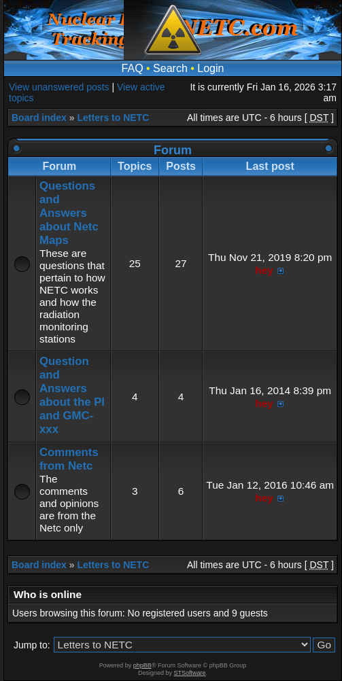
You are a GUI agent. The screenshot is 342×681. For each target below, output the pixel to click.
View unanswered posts (59, 87)
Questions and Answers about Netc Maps (69, 213)
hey (264, 270)
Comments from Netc (69, 459)
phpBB (142, 665)
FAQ (132, 68)
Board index (39, 117)
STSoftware (190, 672)
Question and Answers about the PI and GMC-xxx (72, 395)
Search (170, 68)
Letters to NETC (113, 117)
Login (210, 68)
